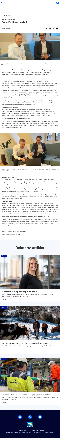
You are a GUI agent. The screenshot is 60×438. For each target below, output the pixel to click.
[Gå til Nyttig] (40, 417)
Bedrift (10, 15)
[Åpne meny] (53, 2)
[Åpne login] (20, 417)
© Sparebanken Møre (22, 430)
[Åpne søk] (49, 3)
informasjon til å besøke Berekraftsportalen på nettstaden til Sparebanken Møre (25, 216)
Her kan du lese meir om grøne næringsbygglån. (16, 118)
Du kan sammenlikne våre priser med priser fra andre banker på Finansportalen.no (30, 432)
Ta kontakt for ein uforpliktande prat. (12, 234)
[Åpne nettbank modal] (57, 3)
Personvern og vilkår (38, 430)
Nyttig (3, 15)
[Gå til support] (30, 417)
